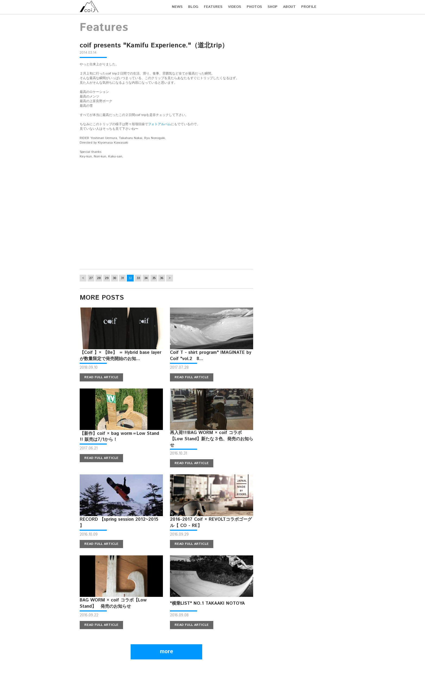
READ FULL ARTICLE (101, 377)
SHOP (273, 6)
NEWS (177, 6)
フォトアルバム (159, 124)
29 (107, 278)
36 (161, 278)
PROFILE (308, 6)
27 (91, 278)
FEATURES (213, 6)
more (166, 652)
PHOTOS (254, 6)
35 (154, 278)
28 (99, 278)
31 (122, 278)
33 (138, 278)
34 (146, 278)
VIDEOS (234, 6)
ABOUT (289, 6)
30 (114, 278)
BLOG (193, 6)
